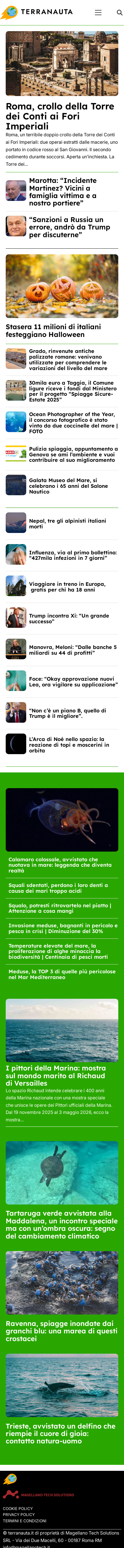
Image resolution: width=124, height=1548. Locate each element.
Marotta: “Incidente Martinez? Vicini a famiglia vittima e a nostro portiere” (63, 191)
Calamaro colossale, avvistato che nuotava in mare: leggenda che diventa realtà (60, 865)
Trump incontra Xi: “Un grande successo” (69, 618)
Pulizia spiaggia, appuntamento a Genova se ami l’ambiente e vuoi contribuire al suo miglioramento (73, 455)
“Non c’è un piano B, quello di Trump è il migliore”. (67, 713)
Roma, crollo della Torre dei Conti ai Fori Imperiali (60, 116)
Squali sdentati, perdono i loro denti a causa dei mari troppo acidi (58, 888)
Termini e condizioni (24, 1521)
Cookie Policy (18, 1508)
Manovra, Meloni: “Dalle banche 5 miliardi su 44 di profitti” (73, 650)
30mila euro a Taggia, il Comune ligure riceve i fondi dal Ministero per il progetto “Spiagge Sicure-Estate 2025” (73, 391)
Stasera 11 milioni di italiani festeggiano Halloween (53, 330)
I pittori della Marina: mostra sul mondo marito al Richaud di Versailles (56, 1075)
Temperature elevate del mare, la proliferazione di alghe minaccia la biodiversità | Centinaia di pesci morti (58, 951)
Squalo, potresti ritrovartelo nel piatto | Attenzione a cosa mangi (60, 908)
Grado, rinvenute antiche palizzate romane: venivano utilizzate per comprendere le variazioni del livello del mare (68, 359)
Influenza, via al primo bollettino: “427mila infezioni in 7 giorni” (73, 555)
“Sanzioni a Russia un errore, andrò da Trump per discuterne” (69, 227)
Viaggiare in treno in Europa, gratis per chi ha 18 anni (67, 587)
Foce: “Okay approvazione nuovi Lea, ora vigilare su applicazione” (73, 682)
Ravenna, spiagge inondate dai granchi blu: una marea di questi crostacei (61, 1331)
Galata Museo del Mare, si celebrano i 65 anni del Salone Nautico (68, 486)
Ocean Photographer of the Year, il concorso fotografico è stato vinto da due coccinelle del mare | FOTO (73, 422)
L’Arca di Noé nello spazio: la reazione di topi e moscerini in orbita (69, 745)
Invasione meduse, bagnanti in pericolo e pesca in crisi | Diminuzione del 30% (63, 928)
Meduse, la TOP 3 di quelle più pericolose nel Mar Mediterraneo (62, 974)
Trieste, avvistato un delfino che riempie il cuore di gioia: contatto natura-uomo (60, 1433)
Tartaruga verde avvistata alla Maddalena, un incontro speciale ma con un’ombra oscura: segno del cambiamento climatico (62, 1224)
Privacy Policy (19, 1514)
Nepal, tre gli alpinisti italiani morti (67, 524)
